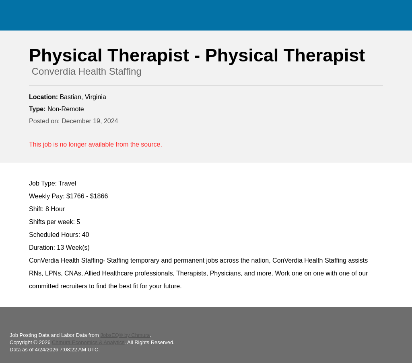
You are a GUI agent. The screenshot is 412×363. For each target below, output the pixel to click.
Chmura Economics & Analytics (88, 342)
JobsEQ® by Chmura (125, 335)
